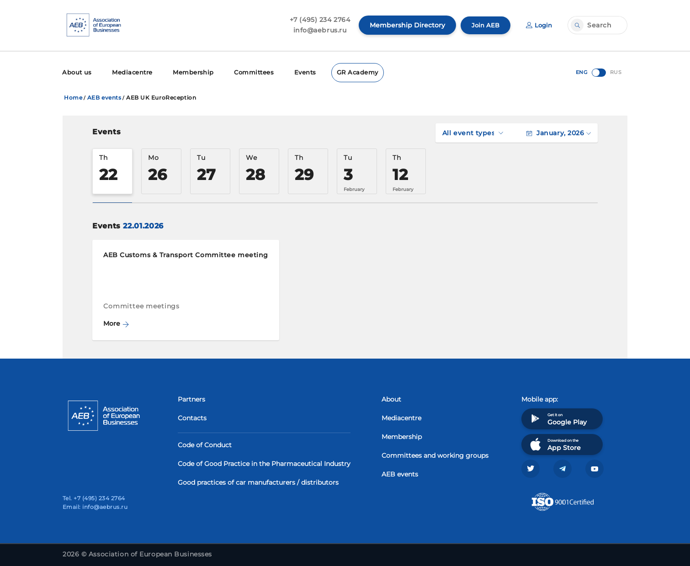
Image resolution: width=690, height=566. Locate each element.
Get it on (557, 417)
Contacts (192, 417)
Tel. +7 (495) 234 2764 (94, 498)
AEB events (104, 96)
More (116, 322)
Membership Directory (404, 25)
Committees (244, 72)
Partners (191, 398)
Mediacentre (129, 72)
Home (73, 96)
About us (76, 72)
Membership (186, 72)
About (391, 398)
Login (538, 25)
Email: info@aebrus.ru (95, 506)
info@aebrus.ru (317, 30)
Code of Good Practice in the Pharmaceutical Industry (264, 463)
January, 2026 (558, 132)
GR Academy (345, 72)
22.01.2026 (143, 225)
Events (294, 72)
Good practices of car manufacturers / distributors (258, 481)
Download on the (554, 443)
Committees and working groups (435, 454)
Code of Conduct (205, 444)
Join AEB (483, 25)
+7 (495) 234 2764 (317, 20)
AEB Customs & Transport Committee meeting (185, 254)
